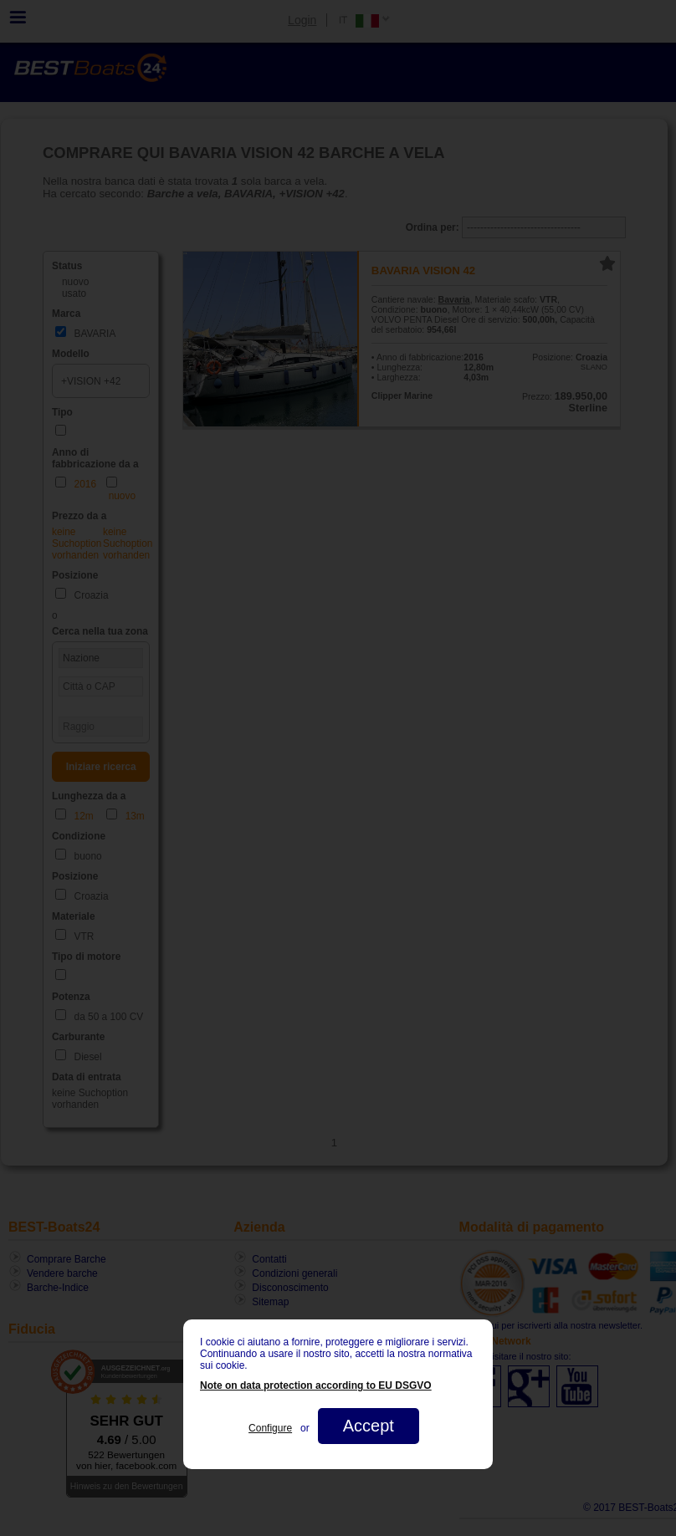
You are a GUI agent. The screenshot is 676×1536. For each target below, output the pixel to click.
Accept (368, 1425)
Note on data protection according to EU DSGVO (316, 1385)
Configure (270, 1428)
